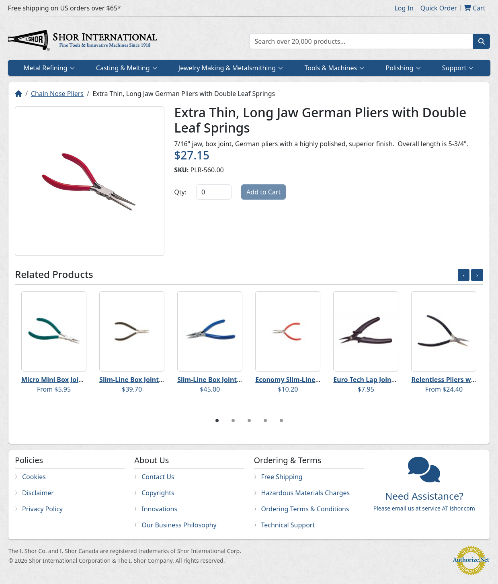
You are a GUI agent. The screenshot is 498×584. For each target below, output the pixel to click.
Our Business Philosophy (178, 525)
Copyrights (157, 492)
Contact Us (157, 476)
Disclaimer (38, 492)
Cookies (34, 476)
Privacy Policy (42, 508)
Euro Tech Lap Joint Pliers (373, 379)
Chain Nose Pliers (57, 93)
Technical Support (288, 525)
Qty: (180, 192)
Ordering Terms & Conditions (305, 508)
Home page (84, 41)
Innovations (159, 508)
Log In (403, 8)
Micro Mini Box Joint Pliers (63, 379)
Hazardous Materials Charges (305, 492)
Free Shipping (282, 476)
